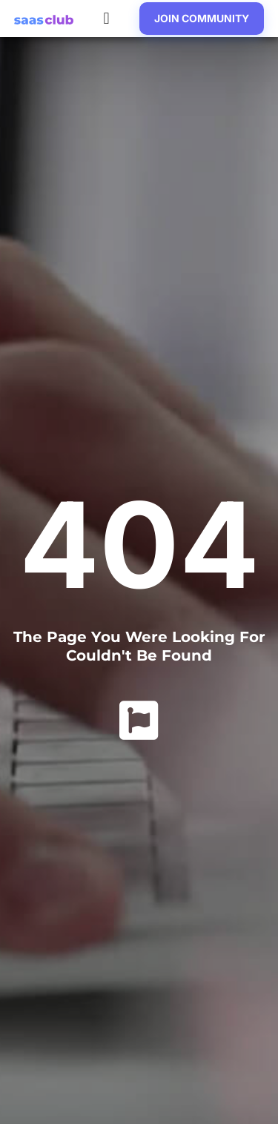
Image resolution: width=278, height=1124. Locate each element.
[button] (106, 19)
